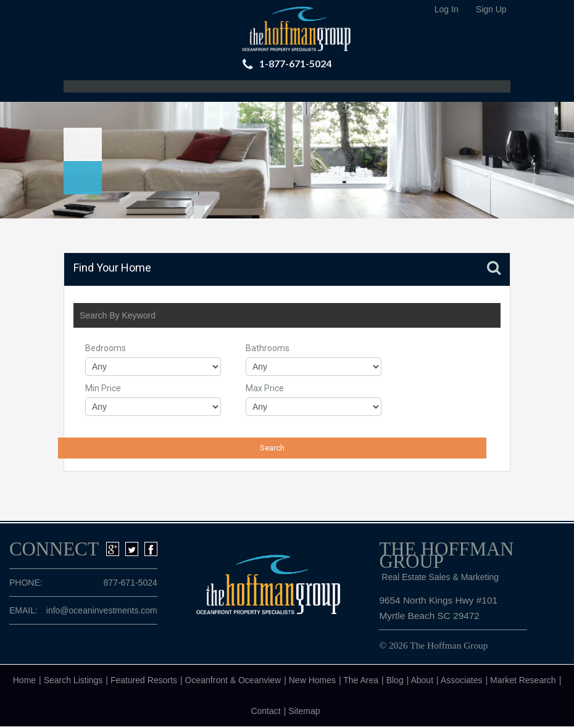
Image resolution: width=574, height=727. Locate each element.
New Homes (312, 680)
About (421, 680)
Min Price (103, 388)
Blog (395, 680)
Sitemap (304, 711)
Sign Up (491, 9)
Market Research (523, 680)
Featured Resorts (143, 680)
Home (24, 680)
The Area (360, 680)
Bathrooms (267, 348)
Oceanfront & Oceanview (233, 680)
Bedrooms (105, 348)
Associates (462, 680)
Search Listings (73, 680)
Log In (447, 9)
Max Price (265, 388)
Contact (265, 711)
